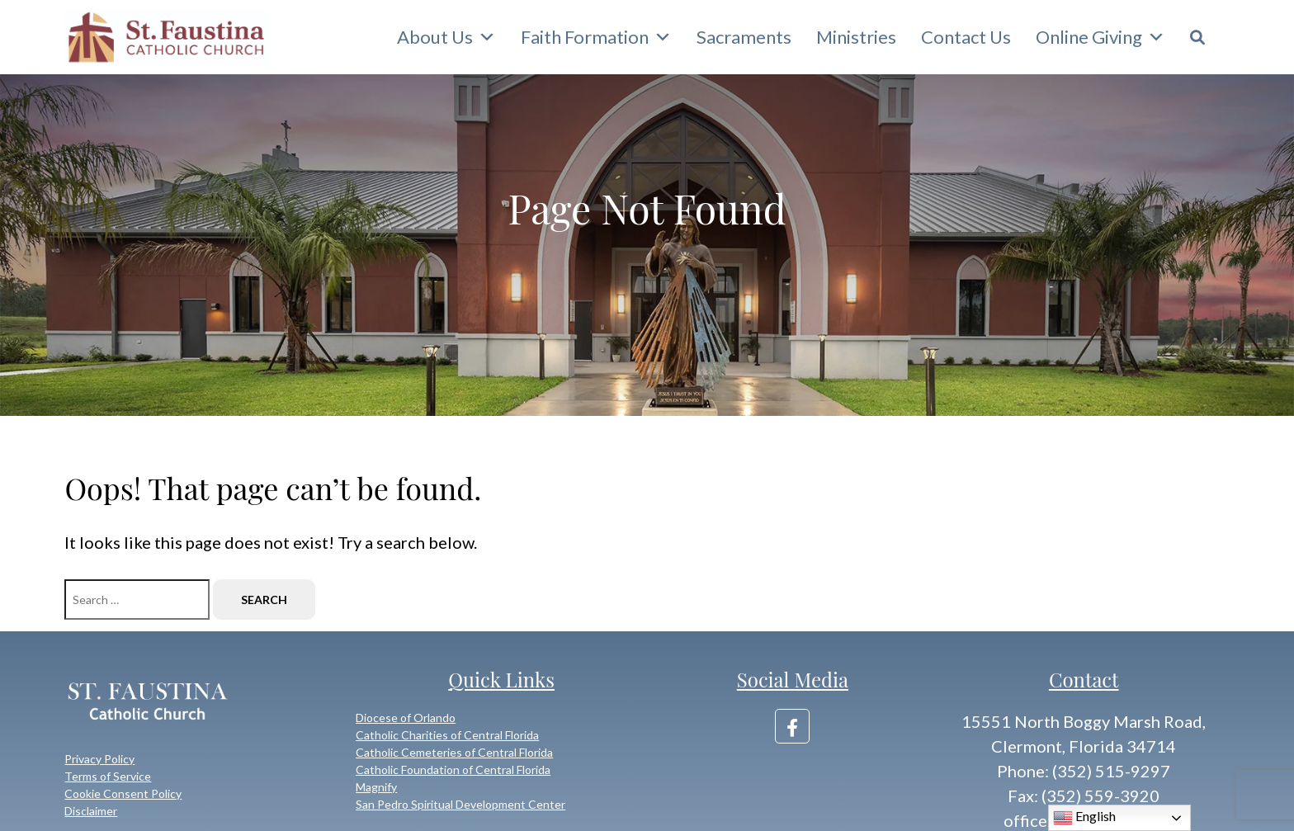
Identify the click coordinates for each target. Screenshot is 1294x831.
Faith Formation (596, 37)
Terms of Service (107, 776)
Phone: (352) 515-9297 (1083, 771)
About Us (446, 37)
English (1084, 818)
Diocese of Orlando (406, 718)
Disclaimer (90, 811)
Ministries (856, 37)
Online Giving (1100, 37)
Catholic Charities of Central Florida (447, 735)
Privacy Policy (99, 759)
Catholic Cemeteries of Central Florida (454, 752)
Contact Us (966, 37)
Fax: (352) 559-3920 (1083, 795)
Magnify (376, 787)
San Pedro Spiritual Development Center (460, 804)
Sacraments (744, 37)
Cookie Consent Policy (123, 793)
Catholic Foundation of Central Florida (453, 770)
